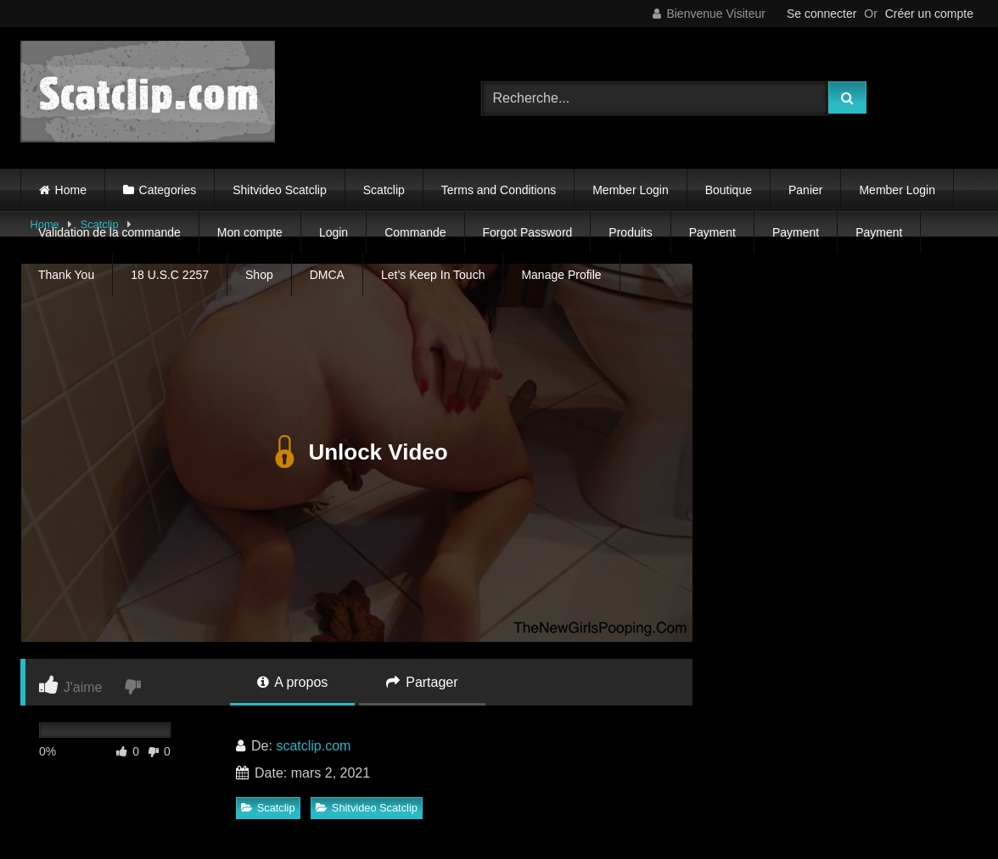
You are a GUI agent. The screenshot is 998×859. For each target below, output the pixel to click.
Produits (630, 232)
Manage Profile (561, 275)
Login (333, 232)
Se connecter (822, 13)
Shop (259, 275)
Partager (422, 682)
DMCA (327, 275)
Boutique (728, 190)
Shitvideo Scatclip (280, 190)
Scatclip (384, 190)
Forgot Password (528, 232)
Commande (415, 232)
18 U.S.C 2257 (170, 275)
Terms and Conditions (498, 190)
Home (71, 190)
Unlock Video (356, 452)
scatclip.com (313, 746)
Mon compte (250, 232)
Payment (712, 232)
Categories (168, 190)
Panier (805, 190)
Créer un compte (929, 13)
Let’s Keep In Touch (433, 275)
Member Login (630, 190)
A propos (292, 682)
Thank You (66, 275)
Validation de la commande (109, 232)
